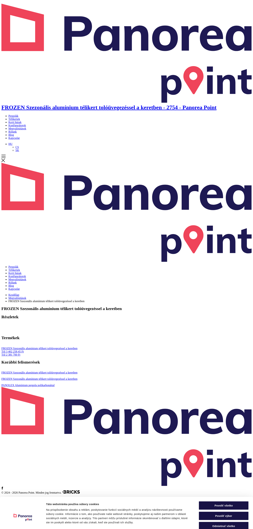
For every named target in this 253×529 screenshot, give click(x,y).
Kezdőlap (13, 294)
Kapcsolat (14, 138)
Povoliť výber (223, 496)
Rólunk (12, 131)
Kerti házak (14, 122)
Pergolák (13, 115)
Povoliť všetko (224, 486)
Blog (11, 134)
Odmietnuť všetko (223, 506)
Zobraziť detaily (184, 522)
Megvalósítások (17, 128)
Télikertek (14, 119)
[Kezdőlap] (126, 104)
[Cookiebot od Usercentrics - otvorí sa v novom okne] (22, 522)
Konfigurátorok (17, 125)
